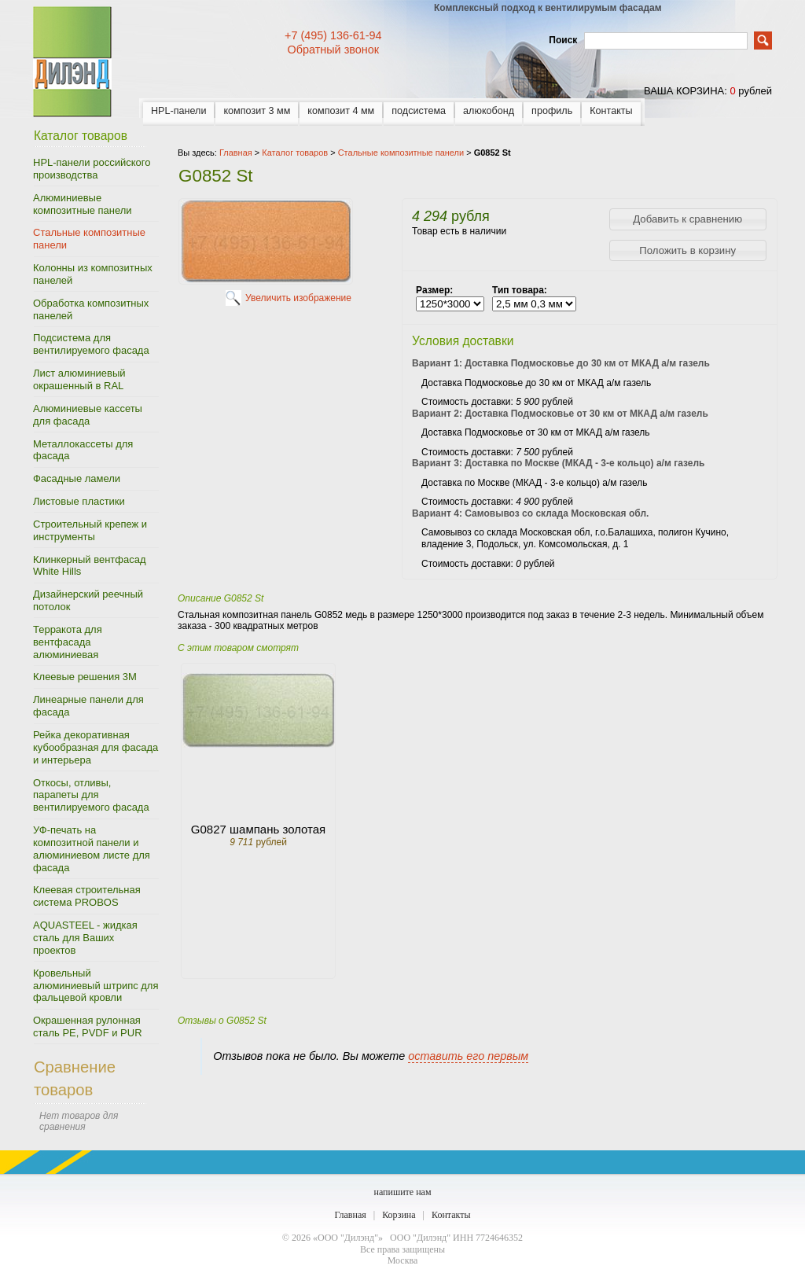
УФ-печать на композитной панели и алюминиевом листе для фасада (91, 849)
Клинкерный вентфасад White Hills (89, 566)
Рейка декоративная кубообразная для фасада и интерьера (95, 747)
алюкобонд (488, 110)
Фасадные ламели (76, 478)
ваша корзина (684, 91)
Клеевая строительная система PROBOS (87, 896)
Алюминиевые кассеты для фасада (87, 415)
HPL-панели (178, 110)
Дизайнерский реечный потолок (88, 600)
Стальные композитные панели (89, 238)
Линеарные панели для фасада (88, 706)
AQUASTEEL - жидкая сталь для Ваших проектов (85, 937)
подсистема (418, 110)
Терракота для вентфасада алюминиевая (67, 642)
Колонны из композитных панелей (93, 274)
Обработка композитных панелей (91, 309)
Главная (350, 1214)
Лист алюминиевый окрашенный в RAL (79, 379)
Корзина (398, 1214)
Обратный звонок (333, 49)
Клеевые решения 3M (85, 676)
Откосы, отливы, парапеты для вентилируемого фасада (91, 795)
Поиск (563, 40)
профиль (551, 110)
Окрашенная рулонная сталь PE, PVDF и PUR (87, 1026)
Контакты (611, 110)
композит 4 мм (340, 110)
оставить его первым (468, 1056)
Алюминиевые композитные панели (82, 204)
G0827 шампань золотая (258, 829)
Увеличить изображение (298, 298)
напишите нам (402, 1192)
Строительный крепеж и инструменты (90, 530)
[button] (687, 219)
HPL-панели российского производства (91, 168)
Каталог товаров (295, 152)
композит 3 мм (256, 110)
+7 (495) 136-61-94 (333, 35)
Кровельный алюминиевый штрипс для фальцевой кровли (95, 985)
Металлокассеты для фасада (83, 450)
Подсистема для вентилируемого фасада (91, 344)
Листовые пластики (79, 501)
